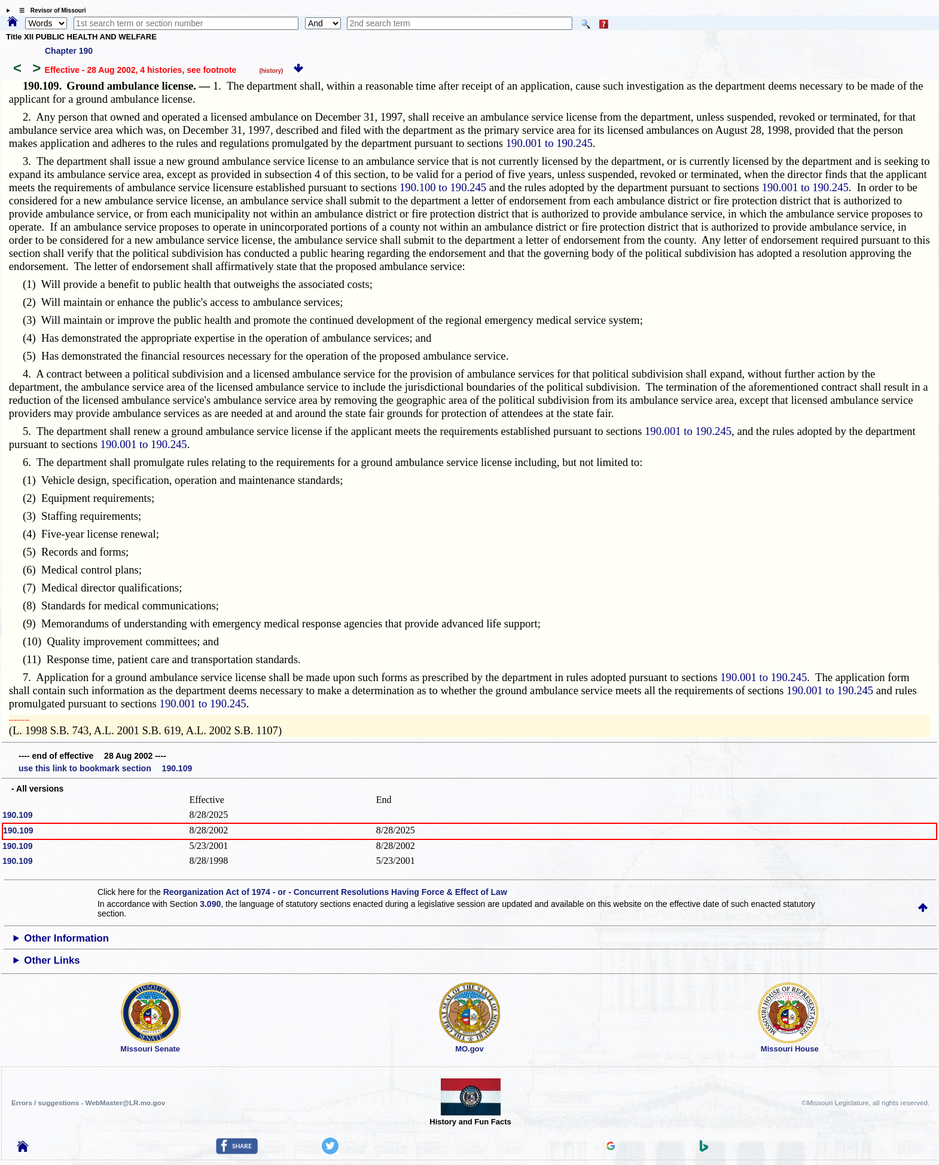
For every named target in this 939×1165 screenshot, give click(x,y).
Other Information (66, 938)
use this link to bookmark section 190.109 (105, 768)
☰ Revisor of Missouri (49, 10)
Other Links (52, 960)
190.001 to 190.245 (549, 143)
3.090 (210, 904)
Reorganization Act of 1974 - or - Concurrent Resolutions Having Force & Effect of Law (335, 892)
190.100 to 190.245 (443, 187)
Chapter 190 (69, 51)
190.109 (17, 815)
